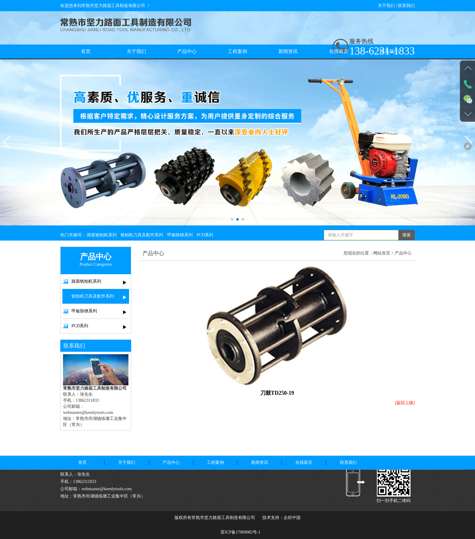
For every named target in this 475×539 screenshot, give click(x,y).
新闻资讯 (288, 51)
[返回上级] (405, 403)
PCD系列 (205, 238)
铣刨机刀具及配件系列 (142, 238)
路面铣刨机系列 (102, 238)
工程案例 (237, 51)
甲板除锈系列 (180, 238)
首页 (86, 51)
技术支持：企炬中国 (281, 517)
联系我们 (406, 5)
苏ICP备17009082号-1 (240, 532)
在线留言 (338, 51)
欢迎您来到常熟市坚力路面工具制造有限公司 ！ (105, 5)
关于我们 (386, 5)
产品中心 (187, 51)
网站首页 (381, 253)
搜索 (406, 238)
